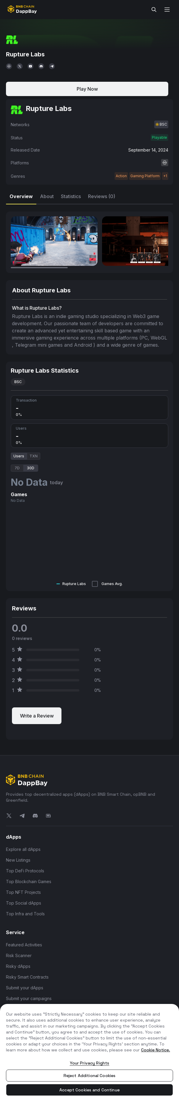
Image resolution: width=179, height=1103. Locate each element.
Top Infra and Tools (25, 913)
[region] (89, 1053)
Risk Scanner (19, 955)
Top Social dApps (23, 902)
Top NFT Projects (23, 892)
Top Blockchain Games (28, 881)
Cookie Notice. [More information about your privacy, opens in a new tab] (155, 1050)
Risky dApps (18, 966)
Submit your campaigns (29, 998)
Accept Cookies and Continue (89, 1090)
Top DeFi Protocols (25, 870)
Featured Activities (24, 944)
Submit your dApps (24, 987)
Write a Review (37, 716)
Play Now (87, 89)
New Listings (18, 860)
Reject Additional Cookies (90, 1075)
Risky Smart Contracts (27, 976)
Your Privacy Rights (89, 1063)
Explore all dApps (23, 849)
